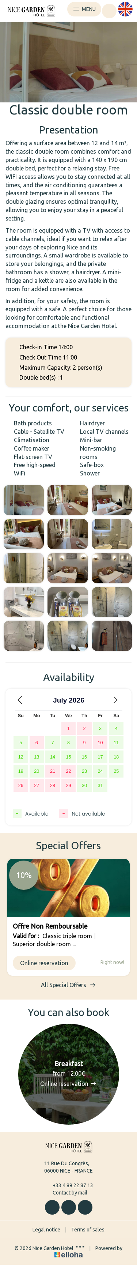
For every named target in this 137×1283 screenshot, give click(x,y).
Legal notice (46, 1230)
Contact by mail (65, 1192)
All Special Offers (68, 984)
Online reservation (44, 963)
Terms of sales (87, 1230)
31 (100, 785)
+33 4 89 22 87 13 (68, 1185)
